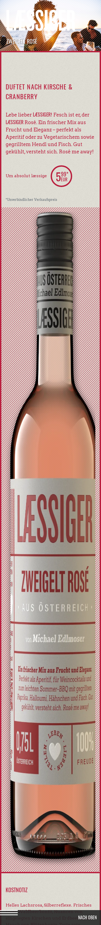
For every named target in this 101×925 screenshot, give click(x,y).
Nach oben (87, 917)
